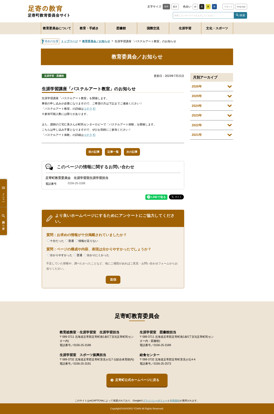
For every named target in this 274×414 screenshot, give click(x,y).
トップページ (69, 41)
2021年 (197, 135)
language (241, 6)
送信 (113, 279)
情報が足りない (87, 240)
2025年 (197, 96)
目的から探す (3, 221)
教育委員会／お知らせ (96, 41)
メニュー (3, 193)
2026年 (197, 86)
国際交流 (153, 28)
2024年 (197, 106)
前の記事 (90, 151)
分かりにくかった (96, 255)
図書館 (121, 28)
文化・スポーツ (217, 28)
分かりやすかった (59, 255)
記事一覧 (113, 151)
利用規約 (175, 400)
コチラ (88, 108)
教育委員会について (57, 28)
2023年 (197, 115)
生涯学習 (185, 28)
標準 (166, 6)
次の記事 (135, 151)
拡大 (175, 6)
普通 (70, 240)
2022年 (197, 125)
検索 (242, 15)
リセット (228, 6)
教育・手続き (89, 28)
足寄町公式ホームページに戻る (137, 380)
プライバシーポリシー (155, 400)
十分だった (55, 240)
